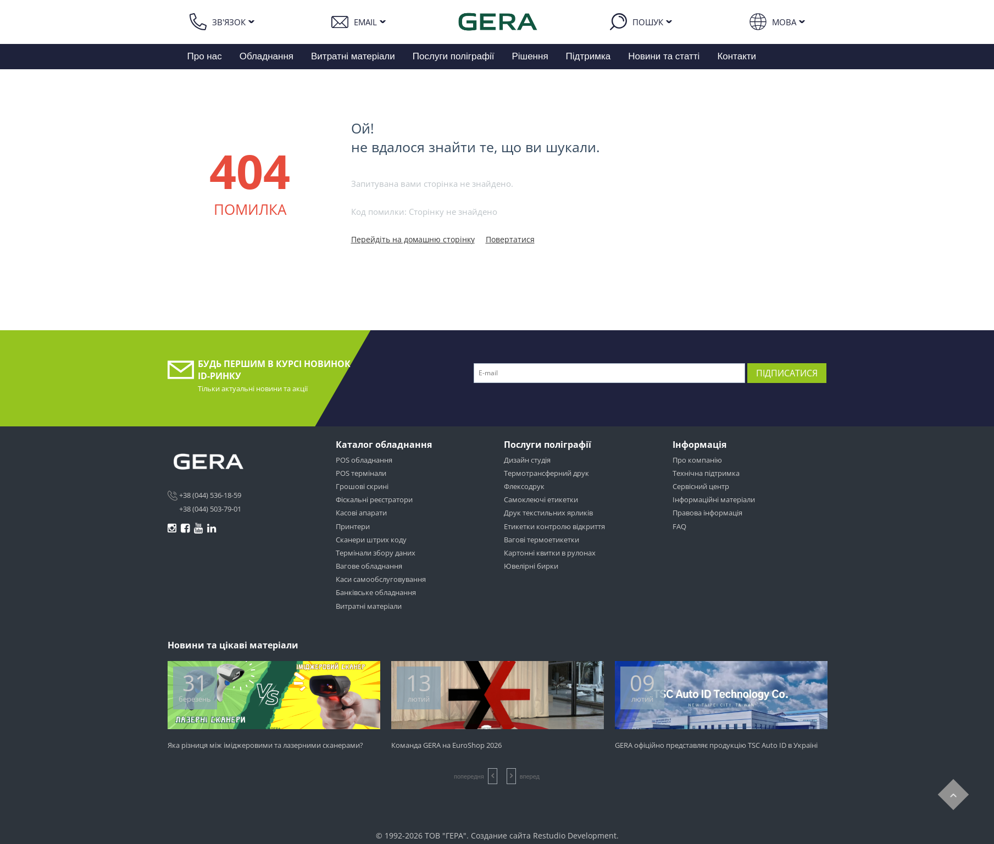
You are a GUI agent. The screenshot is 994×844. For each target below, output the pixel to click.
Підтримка (588, 56)
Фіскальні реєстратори (374, 499)
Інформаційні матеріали (714, 499)
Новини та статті (663, 56)
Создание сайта (501, 835)
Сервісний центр (701, 486)
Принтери (353, 526)
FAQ (679, 526)
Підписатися (787, 373)
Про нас (204, 56)
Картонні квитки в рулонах (550, 553)
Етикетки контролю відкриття (554, 526)
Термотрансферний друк (546, 473)
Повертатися (510, 239)
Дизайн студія (527, 460)
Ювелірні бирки (531, 566)
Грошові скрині (362, 486)
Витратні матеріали (353, 56)
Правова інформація (707, 513)
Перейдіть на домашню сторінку (413, 239)
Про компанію (697, 460)
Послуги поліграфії (454, 56)
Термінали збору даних (375, 553)
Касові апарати (361, 513)
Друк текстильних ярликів (548, 513)
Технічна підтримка (706, 473)
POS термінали (361, 473)
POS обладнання (364, 460)
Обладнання (266, 56)
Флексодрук (524, 486)
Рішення (530, 56)
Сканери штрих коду (371, 540)
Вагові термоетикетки (541, 540)
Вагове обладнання (369, 566)
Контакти (736, 56)
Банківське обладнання (376, 592)
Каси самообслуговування (381, 579)
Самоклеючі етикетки (541, 499)
